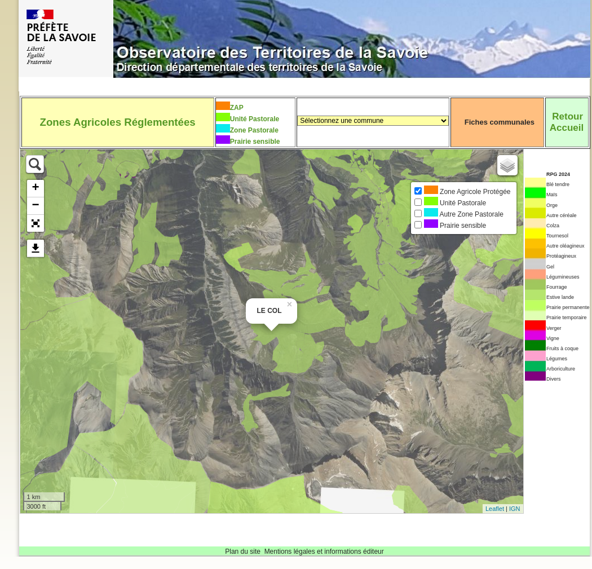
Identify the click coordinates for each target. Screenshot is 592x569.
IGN (514, 508)
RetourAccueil (567, 122)
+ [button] (35, 188)
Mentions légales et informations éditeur (324, 551)
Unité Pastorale (254, 119)
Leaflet (494, 508)
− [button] (35, 205)
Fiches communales (499, 122)
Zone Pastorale (254, 130)
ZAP (237, 108)
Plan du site (242, 551)
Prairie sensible (255, 141)
